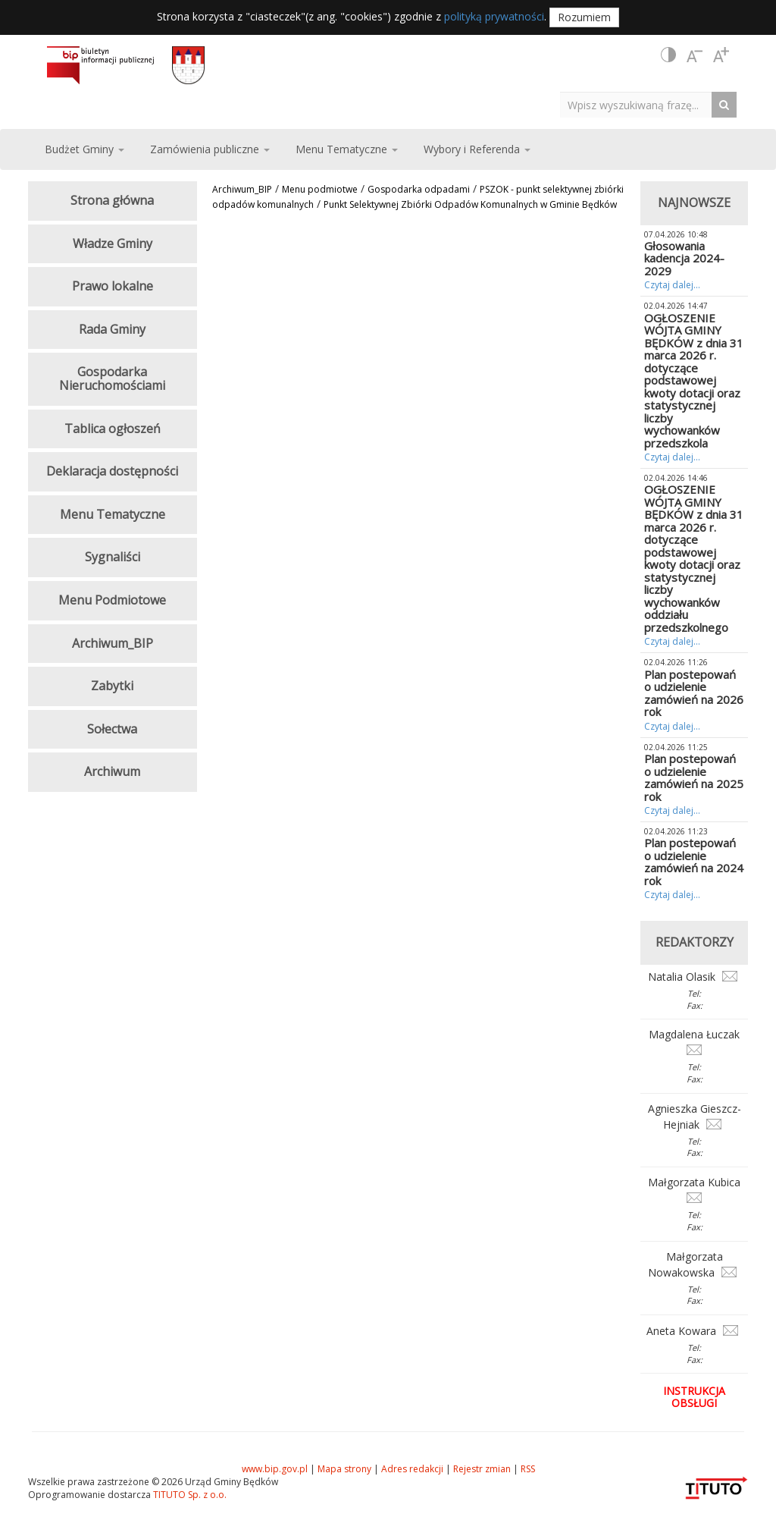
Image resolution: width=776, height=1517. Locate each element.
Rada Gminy (112, 329)
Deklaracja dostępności (112, 471)
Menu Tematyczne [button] (347, 149)
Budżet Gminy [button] (84, 149)
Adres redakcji (412, 1468)
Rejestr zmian (482, 1468)
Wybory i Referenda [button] (477, 149)
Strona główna (112, 200)
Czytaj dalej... (672, 284)
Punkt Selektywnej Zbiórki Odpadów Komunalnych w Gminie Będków (470, 204)
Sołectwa (112, 729)
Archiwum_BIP (242, 189)
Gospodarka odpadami (419, 189)
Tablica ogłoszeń (112, 428)
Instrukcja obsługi (694, 1396)
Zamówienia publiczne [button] (210, 149)
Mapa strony (344, 1468)
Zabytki (112, 685)
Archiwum (112, 771)
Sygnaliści (112, 556)
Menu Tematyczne (112, 514)
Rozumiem (584, 17)
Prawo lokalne (112, 286)
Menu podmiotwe (320, 189)
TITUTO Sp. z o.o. (189, 1494)
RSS (528, 1468)
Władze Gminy (112, 243)
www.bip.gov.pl (275, 1468)
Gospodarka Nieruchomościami (112, 378)
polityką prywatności (494, 16)
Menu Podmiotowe (112, 600)
